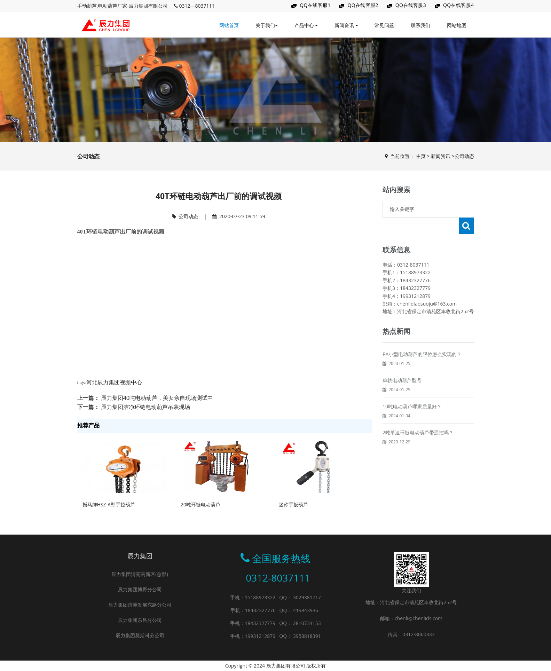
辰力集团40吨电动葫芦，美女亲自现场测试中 (157, 398)
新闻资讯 (346, 25)
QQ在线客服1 (315, 5)
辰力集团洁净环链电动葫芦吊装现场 (145, 407)
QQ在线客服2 (362, 5)
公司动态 (464, 156)
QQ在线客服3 (410, 5)
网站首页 (229, 25)
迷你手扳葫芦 (293, 504)
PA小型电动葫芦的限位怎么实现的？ (422, 337)
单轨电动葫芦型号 (402, 363)
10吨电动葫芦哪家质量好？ (412, 389)
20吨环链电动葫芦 (200, 504)
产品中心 (306, 25)
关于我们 (266, 25)
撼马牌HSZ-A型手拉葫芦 (108, 504)
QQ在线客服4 (458, 5)
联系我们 (420, 25)
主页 (421, 156)
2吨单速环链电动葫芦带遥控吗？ (418, 415)
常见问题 (384, 25)
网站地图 (456, 25)
